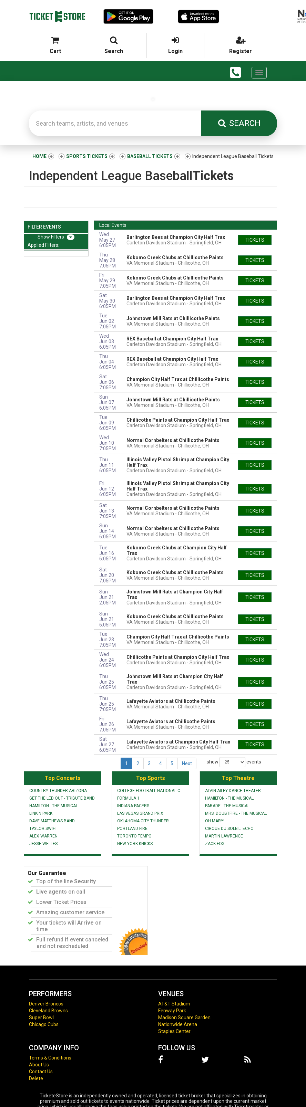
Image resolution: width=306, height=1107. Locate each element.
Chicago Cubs (44, 1024)
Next (187, 763)
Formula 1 (128, 798)
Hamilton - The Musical (53, 805)
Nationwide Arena (177, 1024)
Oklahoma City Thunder (143, 821)
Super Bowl (41, 1017)
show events (234, 762)
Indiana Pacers (133, 805)
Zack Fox (215, 843)
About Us (39, 1064)
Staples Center (174, 1031)
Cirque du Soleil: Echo (229, 828)
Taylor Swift (43, 828)
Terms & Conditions (50, 1058)
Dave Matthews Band (52, 821)
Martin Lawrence (224, 836)
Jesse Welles (43, 843)
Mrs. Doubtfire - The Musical (236, 813)
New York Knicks (135, 843)
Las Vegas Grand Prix (140, 813)
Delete (36, 1078)
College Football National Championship (150, 790)
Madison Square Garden (184, 1017)
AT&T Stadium (174, 1003)
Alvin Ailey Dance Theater (233, 790)
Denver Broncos (46, 1003)
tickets (254, 240)
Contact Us (41, 1071)
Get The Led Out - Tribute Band (62, 798)
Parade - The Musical (227, 805)
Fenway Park (172, 1010)
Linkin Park (40, 813)
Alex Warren (43, 836)
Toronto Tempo (134, 836)
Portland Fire (132, 828)
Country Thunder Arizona (58, 790)
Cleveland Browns (48, 1010)
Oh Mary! (214, 821)
